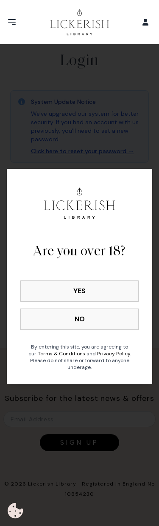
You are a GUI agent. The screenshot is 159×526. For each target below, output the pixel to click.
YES (79, 290)
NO (80, 318)
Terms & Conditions (61, 353)
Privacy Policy (113, 353)
